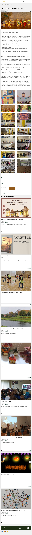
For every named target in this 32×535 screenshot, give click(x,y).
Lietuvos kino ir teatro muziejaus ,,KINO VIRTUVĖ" (11, 437)
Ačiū (11, 188)
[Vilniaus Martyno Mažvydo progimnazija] (4, 1)
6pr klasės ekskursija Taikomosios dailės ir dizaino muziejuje (13, 510)
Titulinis (2, 4)
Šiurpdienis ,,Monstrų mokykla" (7, 474)
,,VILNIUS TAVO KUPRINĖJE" (7, 401)
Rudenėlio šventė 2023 (6, 365)
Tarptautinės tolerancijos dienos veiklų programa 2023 (12, 219)
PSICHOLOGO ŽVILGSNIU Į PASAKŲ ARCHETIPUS (11, 256)
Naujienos (6, 4)
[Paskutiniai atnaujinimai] (17, 1)
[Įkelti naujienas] (11, 1)
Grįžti (4, 193)
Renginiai (10, 4)
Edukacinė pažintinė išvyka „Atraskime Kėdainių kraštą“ (12, 328)
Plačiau (28, 268)
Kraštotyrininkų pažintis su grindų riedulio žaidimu (11, 292)
